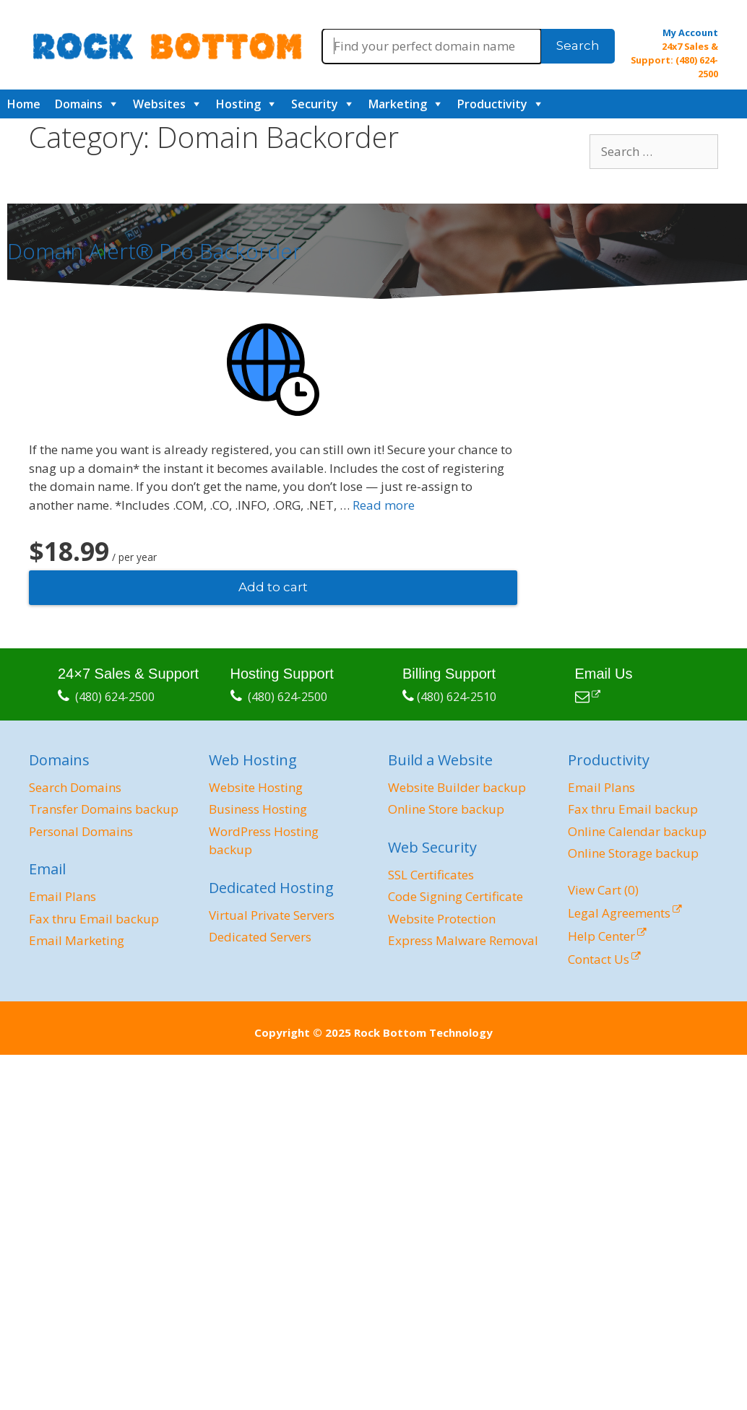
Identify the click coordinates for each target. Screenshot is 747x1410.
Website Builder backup (457, 787)
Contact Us (598, 959)
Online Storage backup (633, 853)
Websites (159, 104)
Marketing (397, 104)
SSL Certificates (431, 874)
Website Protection (442, 918)
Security (314, 104)
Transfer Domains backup (103, 809)
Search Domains (75, 787)
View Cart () (603, 890)
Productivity (492, 104)
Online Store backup (446, 809)
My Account (690, 32)
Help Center (601, 936)
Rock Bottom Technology (423, 1032)
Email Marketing (76, 940)
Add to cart (273, 587)
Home (23, 104)
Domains (79, 104)
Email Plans (62, 896)
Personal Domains (81, 831)
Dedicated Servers (260, 936)
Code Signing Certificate (455, 896)
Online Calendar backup (637, 831)
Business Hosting (258, 809)
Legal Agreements (619, 913)
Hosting (238, 104)
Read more (384, 505)
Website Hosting (256, 787)
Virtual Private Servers (271, 915)
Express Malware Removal (463, 940)
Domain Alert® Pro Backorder (154, 251)
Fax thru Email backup (94, 918)
